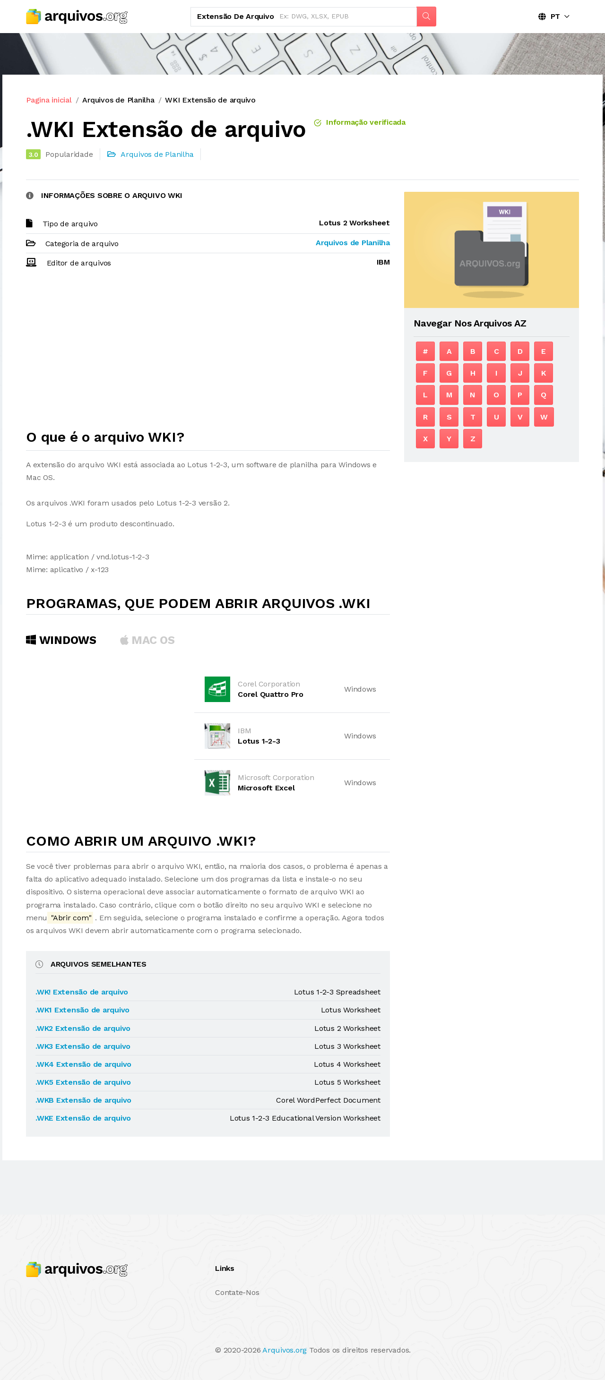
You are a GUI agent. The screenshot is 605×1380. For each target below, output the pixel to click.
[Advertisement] (208, 353)
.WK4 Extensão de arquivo (83, 1064)
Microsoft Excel (266, 787)
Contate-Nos (237, 1292)
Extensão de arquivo (235, 16)
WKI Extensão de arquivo (210, 99)
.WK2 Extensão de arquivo (82, 1028)
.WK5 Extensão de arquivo (83, 1082)
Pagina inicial (49, 99)
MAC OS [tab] (147, 640)
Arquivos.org (284, 1350)
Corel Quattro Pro (270, 694)
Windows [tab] (61, 640)
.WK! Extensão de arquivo (81, 991)
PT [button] (549, 16)
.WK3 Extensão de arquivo (82, 1046)
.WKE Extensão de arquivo (83, 1118)
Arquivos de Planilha (118, 99)
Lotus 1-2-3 (259, 741)
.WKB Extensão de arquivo (83, 1100)
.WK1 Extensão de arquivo (82, 1009)
